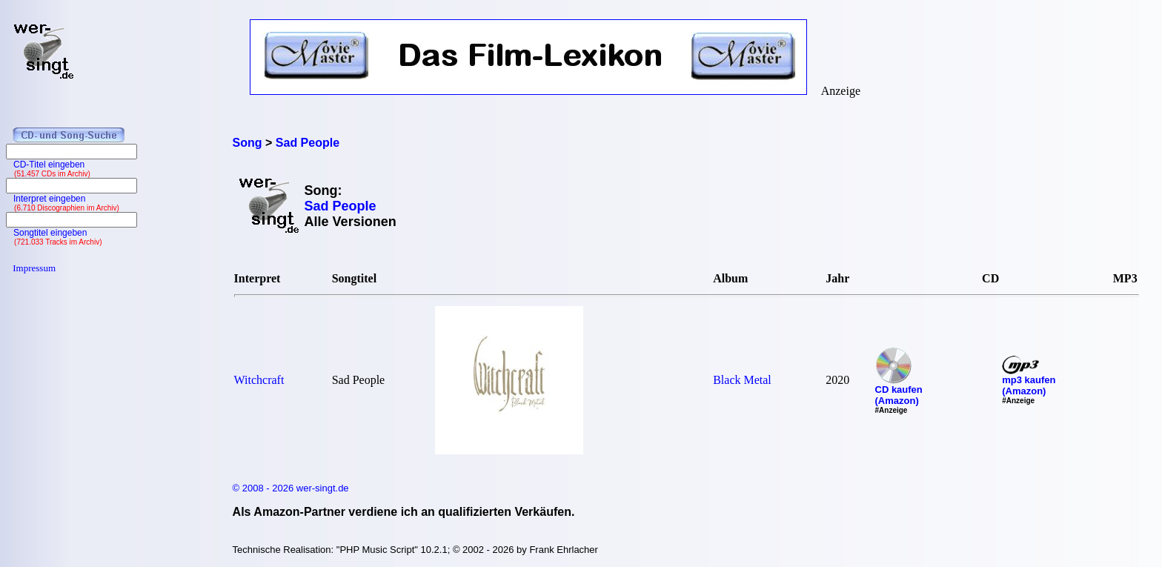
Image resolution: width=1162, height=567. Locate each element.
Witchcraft (259, 380)
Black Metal (742, 380)
